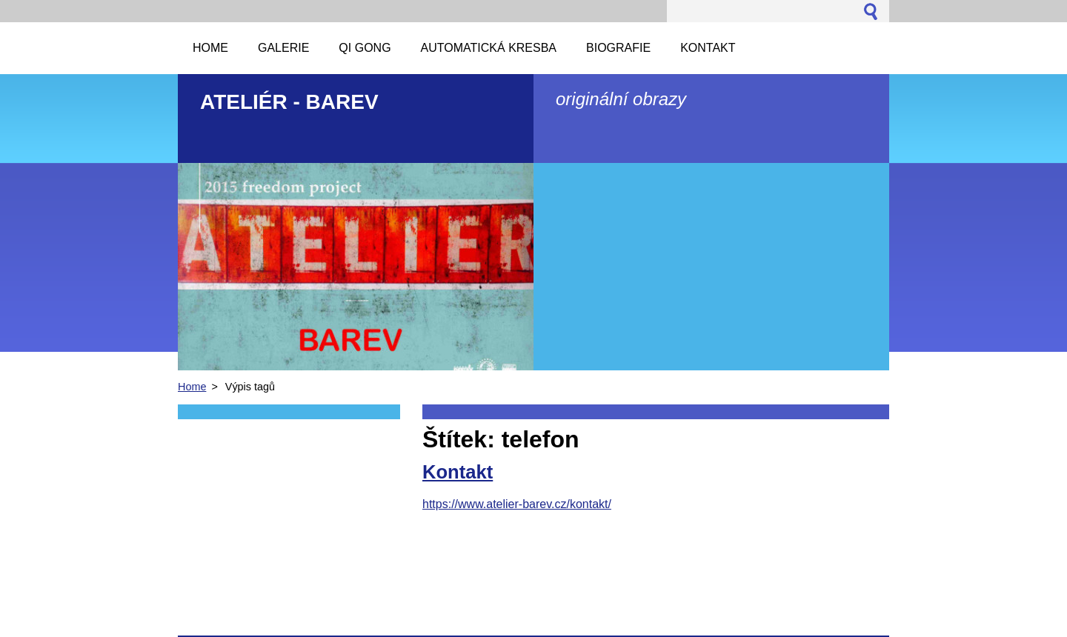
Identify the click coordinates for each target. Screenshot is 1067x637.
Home (192, 387)
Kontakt (457, 471)
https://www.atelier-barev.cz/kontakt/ (516, 504)
